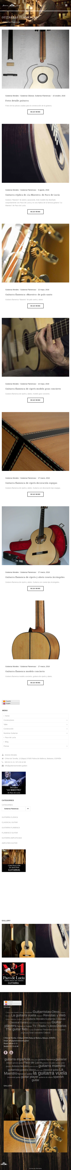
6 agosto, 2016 (43, 190)
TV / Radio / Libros (44, 1026)
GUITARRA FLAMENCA (11, 828)
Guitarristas (42, 1012)
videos (9, 1063)
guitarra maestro (52, 1066)
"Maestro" (40, 1016)
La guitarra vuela (23, 1015)
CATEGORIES (7, 805)
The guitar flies (17, 1029)
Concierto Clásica (21, 1019)
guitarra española (17, 1059)
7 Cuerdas (31, 1029)
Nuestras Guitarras (11, 733)
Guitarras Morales (12, 96)
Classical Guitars (19, 1022)
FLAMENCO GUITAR (10, 833)
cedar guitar (34, 1059)
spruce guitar (17, 1063)
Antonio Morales (20, 1066)
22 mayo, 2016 (43, 290)
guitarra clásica (28, 1070)
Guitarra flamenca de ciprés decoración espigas (31, 483)
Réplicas (49, 1023)
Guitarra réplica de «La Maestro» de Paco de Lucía (32, 195)
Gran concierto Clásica (39, 1032)
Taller (6, 724)
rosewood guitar (14, 1077)
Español (7, 701)
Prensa (6, 746)
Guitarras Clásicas (27, 96)
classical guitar (51, 1070)
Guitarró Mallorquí (11, 1019)
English (6, 703)
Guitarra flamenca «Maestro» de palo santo (28, 294)
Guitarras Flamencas (43, 96)
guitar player (29, 1077)
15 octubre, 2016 (59, 96)
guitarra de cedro (33, 1066)
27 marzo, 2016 (44, 478)
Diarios (61, 1026)
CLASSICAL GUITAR (10, 822)
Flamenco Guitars (24, 1026)
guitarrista (14, 1069)
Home (6, 716)
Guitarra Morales (36, 1018)
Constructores (9, 720)
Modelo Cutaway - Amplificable (23, 1012)
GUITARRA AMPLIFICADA (12, 838)
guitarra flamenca (46, 1059)
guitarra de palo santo (51, 1063)
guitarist (60, 1059)
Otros (55, 1012)
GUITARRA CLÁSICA (10, 817)
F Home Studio (10, 1012)
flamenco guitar (25, 1074)
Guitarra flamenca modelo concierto (25, 671)
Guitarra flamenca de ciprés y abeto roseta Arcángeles (35, 577)
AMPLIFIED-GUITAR (9, 843)
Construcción (8, 729)
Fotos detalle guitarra (17, 100)
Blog (6, 742)
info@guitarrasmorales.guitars (16, 766)
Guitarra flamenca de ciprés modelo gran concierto (33, 389)
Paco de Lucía (10, 737)
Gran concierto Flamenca (37, 1023)
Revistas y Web (54, 1015)
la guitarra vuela (50, 1073)
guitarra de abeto (46, 1077)
